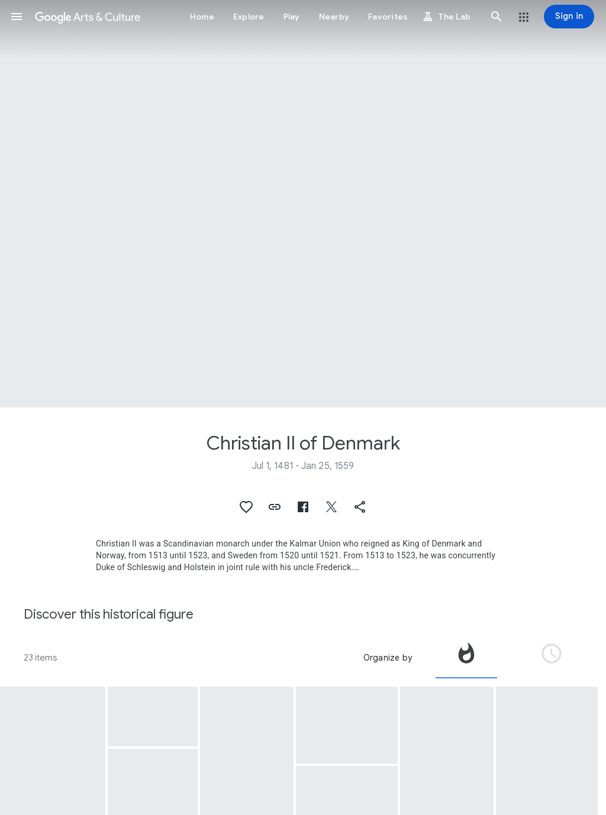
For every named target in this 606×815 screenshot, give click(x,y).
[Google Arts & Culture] (87, 16)
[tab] (466, 657)
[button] (16, 16)
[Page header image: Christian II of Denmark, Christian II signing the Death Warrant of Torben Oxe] (303, 204)
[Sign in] (569, 16)
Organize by (387, 657)
